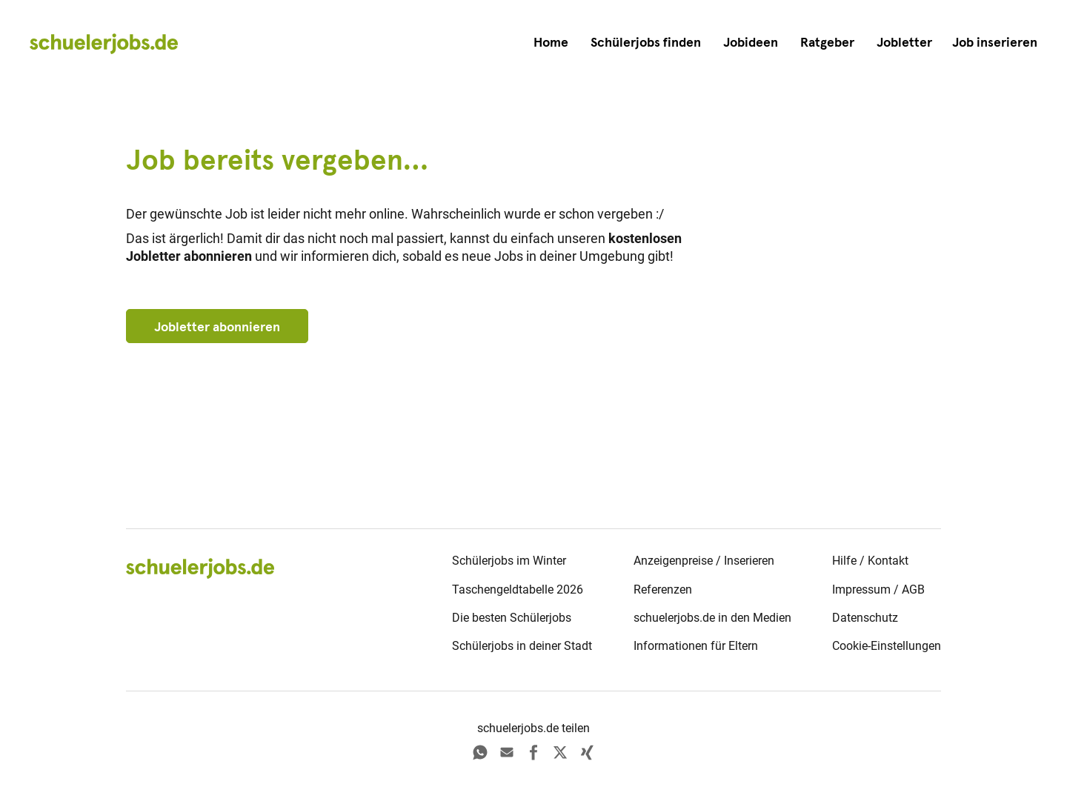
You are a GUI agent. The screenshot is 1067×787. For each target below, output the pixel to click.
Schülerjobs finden (646, 42)
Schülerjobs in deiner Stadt (522, 646)
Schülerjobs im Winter (509, 561)
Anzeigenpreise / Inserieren (704, 561)
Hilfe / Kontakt (870, 561)
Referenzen (663, 589)
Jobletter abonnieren (217, 327)
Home (551, 42)
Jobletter (904, 42)
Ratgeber (827, 42)
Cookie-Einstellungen (886, 646)
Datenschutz (865, 618)
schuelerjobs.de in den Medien (712, 618)
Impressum (861, 589)
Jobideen (750, 42)
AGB (913, 589)
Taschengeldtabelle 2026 (517, 589)
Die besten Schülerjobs (511, 618)
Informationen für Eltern (696, 646)
